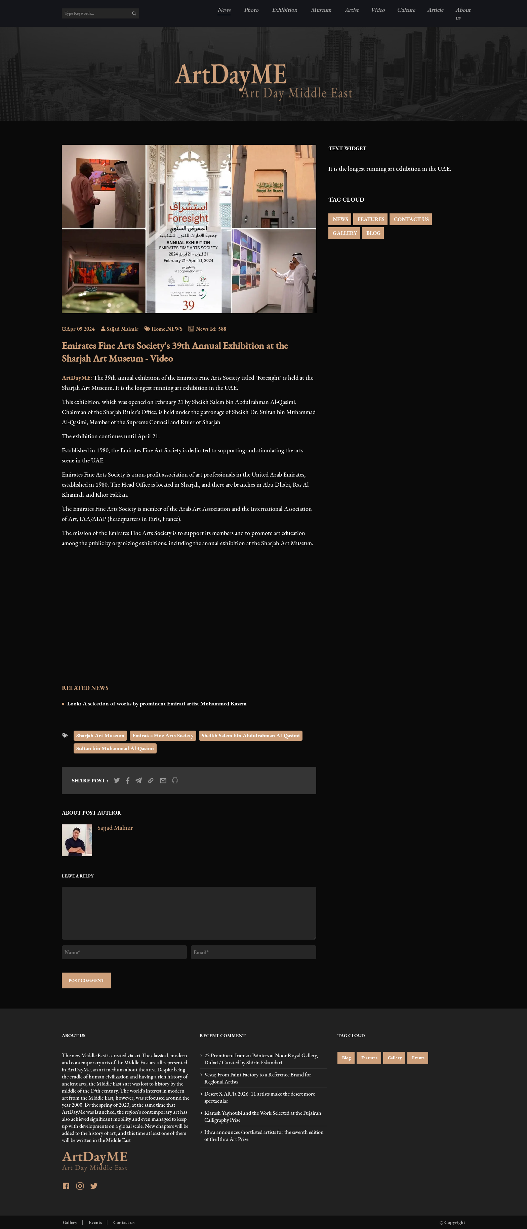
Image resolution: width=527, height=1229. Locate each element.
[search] (134, 13)
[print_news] (175, 780)
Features (368, 1058)
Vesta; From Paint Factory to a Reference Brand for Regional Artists (257, 1078)
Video (378, 9)
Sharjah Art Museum (100, 735)
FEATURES (370, 219)
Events (417, 1058)
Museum (320, 9)
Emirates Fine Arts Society (163, 735)
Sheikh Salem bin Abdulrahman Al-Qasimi (251, 735)
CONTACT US (411, 219)
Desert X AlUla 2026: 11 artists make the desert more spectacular (259, 1097)
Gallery (394, 1058)
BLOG (373, 233)
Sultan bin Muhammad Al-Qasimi (115, 748)
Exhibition (284, 9)
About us (463, 13)
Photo (250, 9)
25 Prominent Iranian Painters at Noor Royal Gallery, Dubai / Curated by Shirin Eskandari (261, 1059)
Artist (351, 9)
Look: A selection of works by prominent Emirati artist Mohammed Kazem (157, 703)
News (224, 9)
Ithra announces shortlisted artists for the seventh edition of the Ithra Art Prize (264, 1136)
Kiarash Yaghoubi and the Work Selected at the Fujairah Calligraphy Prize (262, 1116)
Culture (406, 9)
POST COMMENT (86, 980)
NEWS (339, 219)
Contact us (123, 1222)
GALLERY (344, 233)
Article (435, 9)
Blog (346, 1058)
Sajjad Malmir (119, 328)
